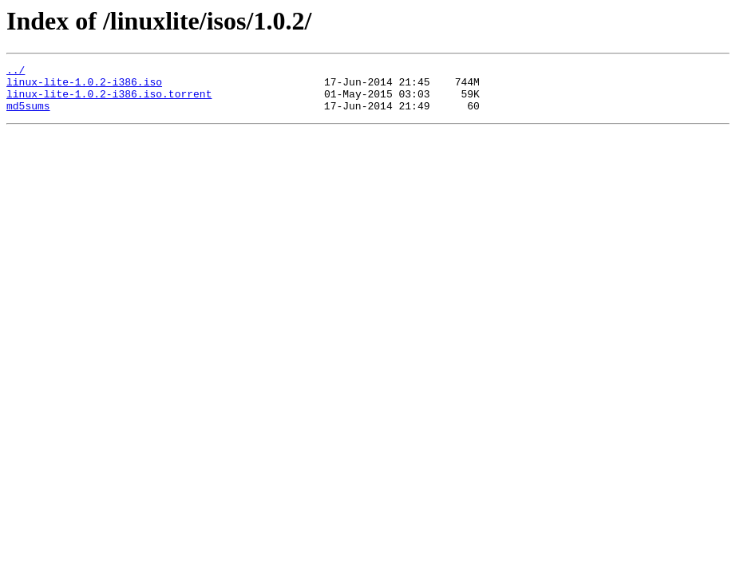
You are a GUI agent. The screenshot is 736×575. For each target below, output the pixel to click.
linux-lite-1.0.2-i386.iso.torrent (109, 100)
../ (15, 72)
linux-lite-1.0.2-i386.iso (84, 86)
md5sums (28, 115)
